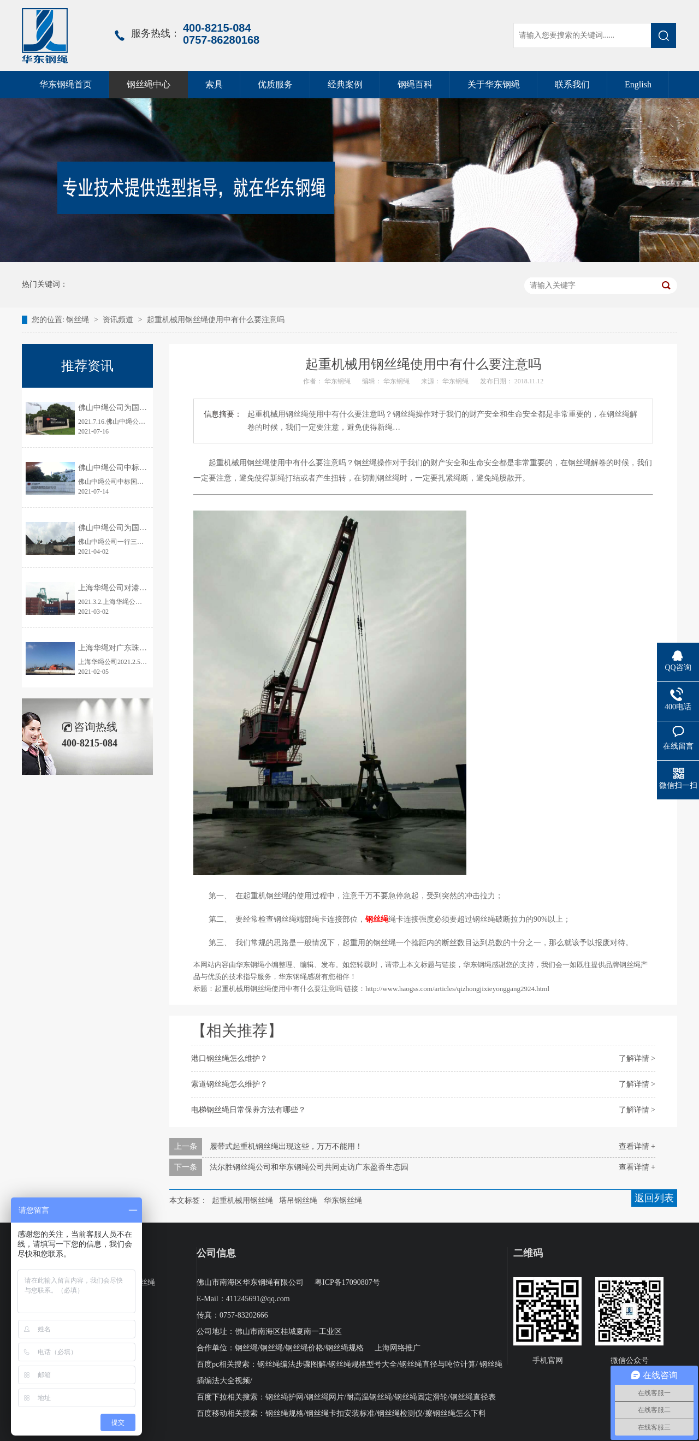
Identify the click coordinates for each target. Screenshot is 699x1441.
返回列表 (654, 1198)
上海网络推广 (397, 1348)
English (638, 84)
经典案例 (345, 84)
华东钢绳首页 (65, 84)
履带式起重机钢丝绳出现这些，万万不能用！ (286, 1146)
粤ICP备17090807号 (347, 1282)
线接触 (120, 1315)
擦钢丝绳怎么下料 (455, 1413)
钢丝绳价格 (304, 1348)
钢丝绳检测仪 (400, 1413)
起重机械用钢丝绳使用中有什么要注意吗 (216, 320)
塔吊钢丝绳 (298, 1200)
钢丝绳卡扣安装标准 (340, 1413)
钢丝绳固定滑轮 (421, 1397)
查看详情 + (637, 1146)
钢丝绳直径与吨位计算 (437, 1364)
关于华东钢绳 (493, 84)
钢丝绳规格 (344, 1348)
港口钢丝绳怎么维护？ (229, 1058)
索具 (214, 84)
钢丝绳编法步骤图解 (291, 1364)
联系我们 (572, 84)
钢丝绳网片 (325, 1397)
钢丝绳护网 (284, 1397)
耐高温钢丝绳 (369, 1397)
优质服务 (275, 84)
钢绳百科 (415, 84)
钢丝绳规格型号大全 (362, 1364)
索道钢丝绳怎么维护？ (229, 1084)
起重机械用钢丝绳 (242, 1200)
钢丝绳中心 (148, 84)
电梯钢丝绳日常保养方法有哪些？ (248, 1110)
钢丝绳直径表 (473, 1397)
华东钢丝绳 (343, 1200)
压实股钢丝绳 (132, 1282)
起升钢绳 (124, 1299)
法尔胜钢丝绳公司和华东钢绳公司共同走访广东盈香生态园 (309, 1167)
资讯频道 (118, 320)
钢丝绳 (78, 320)
